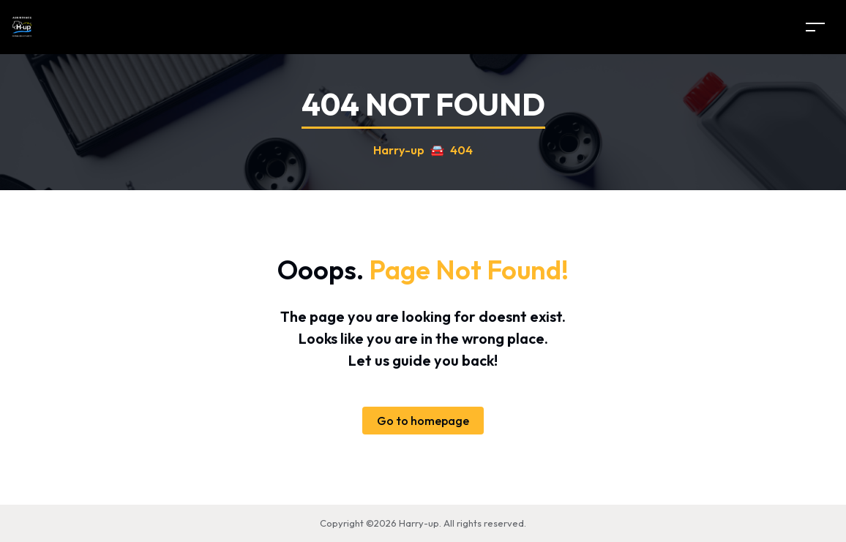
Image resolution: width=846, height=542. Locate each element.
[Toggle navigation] (815, 27)
